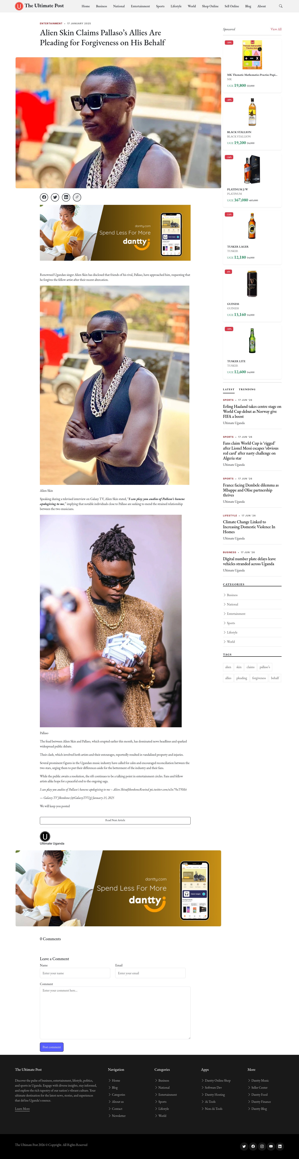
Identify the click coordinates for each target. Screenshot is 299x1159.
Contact (115, 1108)
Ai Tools (208, 1101)
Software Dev (211, 1087)
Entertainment (140, 6)
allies (228, 678)
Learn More (22, 1108)
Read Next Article (115, 820)
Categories (116, 1094)
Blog (248, 6)
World (192, 6)
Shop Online (210, 6)
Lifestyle (176, 6)
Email (119, 965)
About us (116, 1101)
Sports (160, 6)
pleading (242, 678)
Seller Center (257, 1087)
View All (276, 29)
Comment (46, 984)
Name (44, 965)
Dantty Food (258, 1094)
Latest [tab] (229, 389)
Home (86, 6)
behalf (275, 678)
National (119, 6)
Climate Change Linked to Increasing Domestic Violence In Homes (249, 526)
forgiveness (259, 678)
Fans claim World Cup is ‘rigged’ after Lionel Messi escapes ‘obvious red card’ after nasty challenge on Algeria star (250, 450)
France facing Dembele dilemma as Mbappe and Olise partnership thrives (251, 490)
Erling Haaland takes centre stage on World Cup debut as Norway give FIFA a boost (252, 411)
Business (101, 6)
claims (251, 667)
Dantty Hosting (213, 1094)
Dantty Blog (257, 1108)
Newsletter (117, 1116)
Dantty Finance (259, 1101)
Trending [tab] (247, 389)
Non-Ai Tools (211, 1108)
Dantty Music (258, 1080)
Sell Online (232, 6)
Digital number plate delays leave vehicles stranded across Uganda (249, 561)
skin (238, 667)
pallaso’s (265, 667)
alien (228, 667)
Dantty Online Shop (215, 1080)
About (261, 6)
